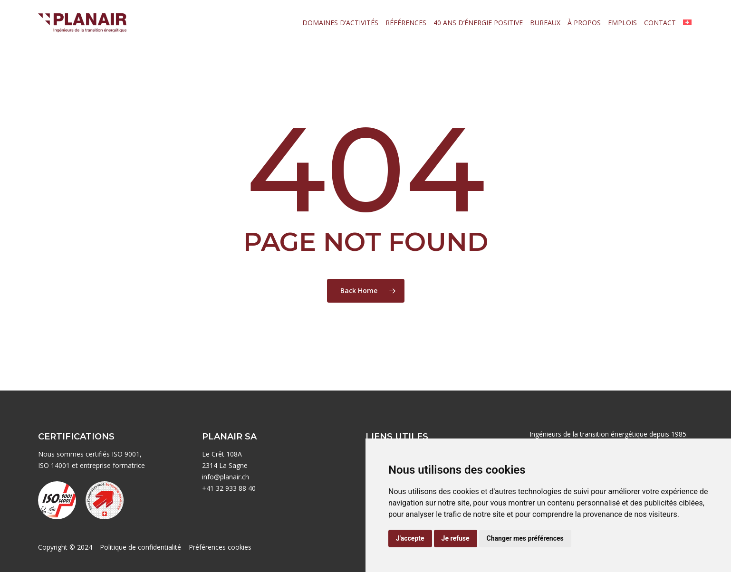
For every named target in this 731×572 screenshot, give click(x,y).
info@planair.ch (225, 476)
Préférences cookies (220, 547)
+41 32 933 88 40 (229, 488)
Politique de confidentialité (140, 547)
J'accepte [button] (410, 538)
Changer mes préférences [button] (525, 538)
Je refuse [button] (456, 538)
